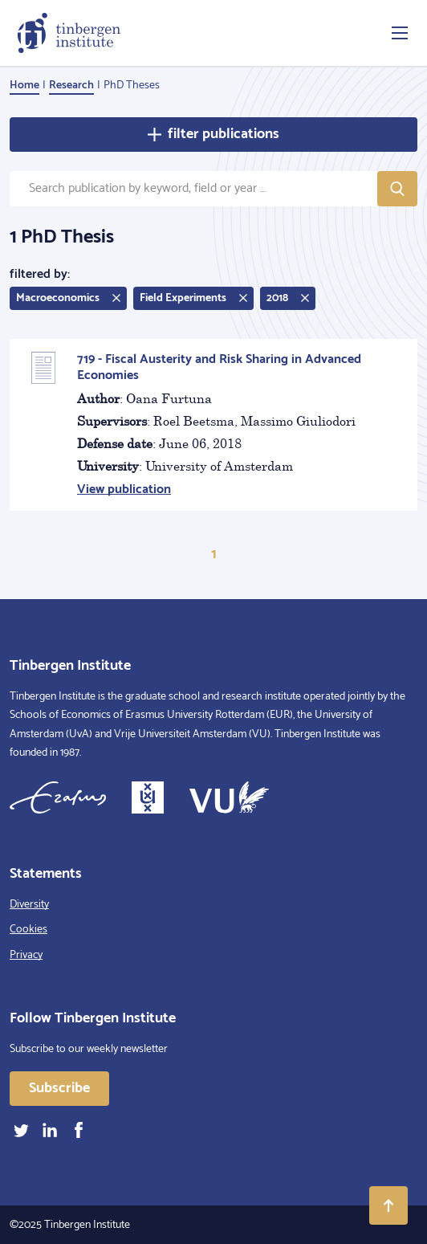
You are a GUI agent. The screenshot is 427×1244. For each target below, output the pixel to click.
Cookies (28, 929)
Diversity (29, 904)
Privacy (26, 955)
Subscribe (59, 1088)
